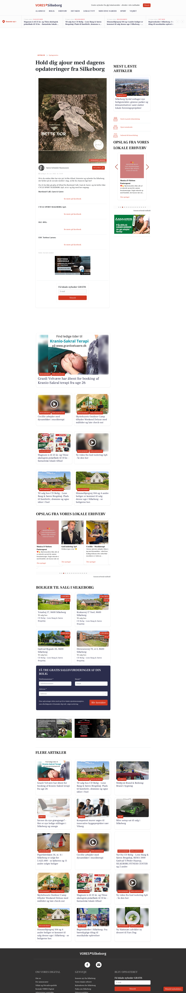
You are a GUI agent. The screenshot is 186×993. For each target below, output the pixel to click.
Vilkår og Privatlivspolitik (46, 985)
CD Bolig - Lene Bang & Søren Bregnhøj (50, 619)
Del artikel (98, 168)
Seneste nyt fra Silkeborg (85, 978)
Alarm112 (40, 11)
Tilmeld (146, 5)
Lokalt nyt (89, 11)
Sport (123, 11)
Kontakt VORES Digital (44, 989)
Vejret (133, 11)
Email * (78, 679)
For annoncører (41, 982)
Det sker (75, 11)
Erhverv (62, 11)
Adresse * (43, 689)
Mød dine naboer (107, 11)
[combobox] (40, 693)
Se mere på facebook (72, 199)
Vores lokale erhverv (83, 982)
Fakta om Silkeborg (83, 989)
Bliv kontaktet (98, 702)
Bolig (52, 11)
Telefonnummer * (46, 679)
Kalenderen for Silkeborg (85, 985)
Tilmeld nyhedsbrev (173, 989)
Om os (38, 978)
